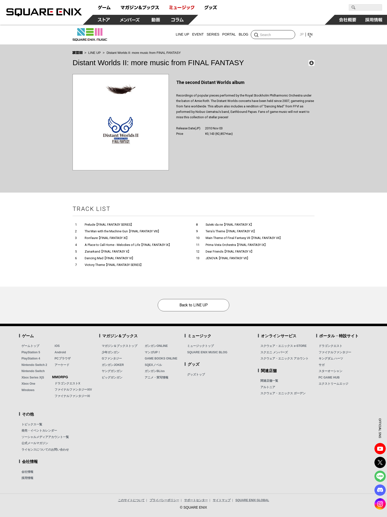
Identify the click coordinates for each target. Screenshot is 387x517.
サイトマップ (222, 500)
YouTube (380, 448)
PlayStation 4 (30, 358)
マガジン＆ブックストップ (119, 346)
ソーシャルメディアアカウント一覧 (45, 437)
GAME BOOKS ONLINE (161, 358)
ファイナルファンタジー (335, 352)
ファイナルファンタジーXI (72, 396)
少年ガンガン (110, 352)
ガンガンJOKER (113, 365)
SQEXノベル (153, 365)
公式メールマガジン (34, 443)
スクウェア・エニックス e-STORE (283, 346)
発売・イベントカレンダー (39, 430)
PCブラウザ (63, 358)
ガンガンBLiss (155, 371)
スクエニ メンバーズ (274, 352)
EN (310, 34)
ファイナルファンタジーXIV (73, 389)
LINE (380, 476)
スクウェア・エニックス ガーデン (283, 393)
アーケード (62, 365)
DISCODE (380, 490)
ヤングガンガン (112, 371)
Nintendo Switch (33, 371)
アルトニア (267, 387)
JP (302, 34)
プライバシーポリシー (164, 500)
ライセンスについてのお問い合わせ (45, 449)
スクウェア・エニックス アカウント (284, 358)
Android (60, 352)
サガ (322, 365)
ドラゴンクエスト (330, 346)
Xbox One (28, 383)
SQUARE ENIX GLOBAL (252, 500)
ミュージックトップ (200, 346)
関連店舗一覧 (269, 380)
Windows (28, 390)
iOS (57, 346)
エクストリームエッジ (333, 383)
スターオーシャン (330, 371)
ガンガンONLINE (156, 346)
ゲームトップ (30, 346)
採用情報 (27, 478)
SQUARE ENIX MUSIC (90, 34)
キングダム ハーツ (331, 358)
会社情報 (27, 472)
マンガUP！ (153, 352)
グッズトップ (196, 374)
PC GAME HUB (329, 377)
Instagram (380, 504)
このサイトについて (131, 500)
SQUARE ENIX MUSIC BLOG (207, 352)
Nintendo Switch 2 (34, 365)
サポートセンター (196, 500)
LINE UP (94, 53)
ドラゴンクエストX (67, 383)
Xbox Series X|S (32, 377)
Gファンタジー (112, 358)
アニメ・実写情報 (156, 377)
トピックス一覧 (31, 424)
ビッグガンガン (112, 377)
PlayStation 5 (30, 352)
